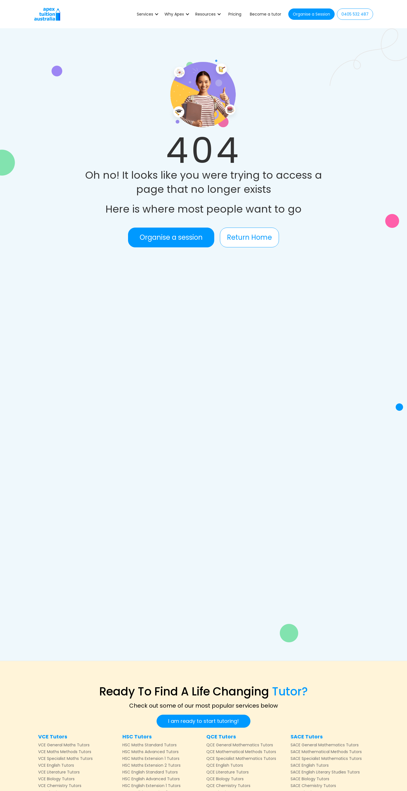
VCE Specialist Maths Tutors (65, 758)
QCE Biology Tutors (225, 779)
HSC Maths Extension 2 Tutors (151, 765)
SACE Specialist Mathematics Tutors (326, 758)
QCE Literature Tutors (227, 772)
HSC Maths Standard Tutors (149, 745)
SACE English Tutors (310, 765)
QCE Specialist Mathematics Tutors (241, 758)
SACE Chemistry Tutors (313, 785)
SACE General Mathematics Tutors (325, 745)
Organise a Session (311, 14)
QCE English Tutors (224, 765)
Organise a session (171, 237)
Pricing (234, 14)
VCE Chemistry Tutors (59, 785)
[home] (47, 14)
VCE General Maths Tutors (64, 745)
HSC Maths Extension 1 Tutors (150, 758)
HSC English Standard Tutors (150, 772)
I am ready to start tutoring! (203, 721)
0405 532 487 (355, 14)
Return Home (249, 237)
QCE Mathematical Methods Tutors (241, 752)
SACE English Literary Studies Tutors (325, 772)
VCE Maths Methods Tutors (64, 752)
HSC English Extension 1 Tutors (151, 785)
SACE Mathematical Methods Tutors (326, 752)
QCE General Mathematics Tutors (239, 745)
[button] (148, 14)
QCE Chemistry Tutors (228, 785)
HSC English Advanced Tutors (151, 779)
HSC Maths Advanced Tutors (150, 752)
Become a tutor (265, 14)
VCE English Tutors (56, 765)
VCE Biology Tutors (56, 779)
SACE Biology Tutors (310, 779)
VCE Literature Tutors (59, 772)
